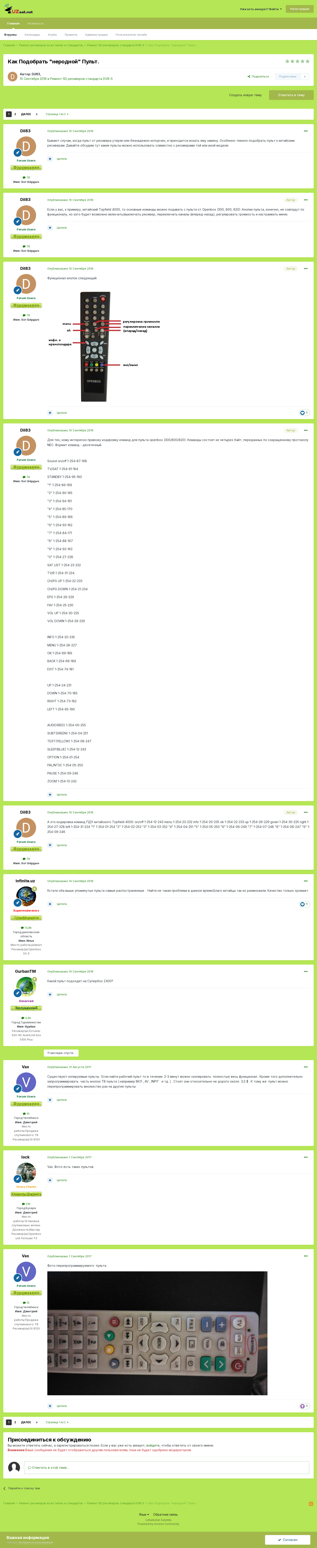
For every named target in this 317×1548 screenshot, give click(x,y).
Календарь (32, 34)
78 (26, 177)
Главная (13, 25)
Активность (36, 23)
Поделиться (258, 76)
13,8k (26, 927)
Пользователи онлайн (131, 34)
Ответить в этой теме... (48, 1467)
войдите (153, 1445)
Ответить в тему (291, 95)
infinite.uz (25, 881)
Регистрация (299, 9)
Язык (144, 1514)
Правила (71, 34)
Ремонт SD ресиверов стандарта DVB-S (81, 79)
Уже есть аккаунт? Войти (261, 9)
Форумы (10, 34)
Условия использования (35, 1542)
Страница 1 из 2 (57, 114)
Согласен (287, 1540)
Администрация (96, 34)
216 (26, 1204)
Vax (25, 1066)
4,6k (26, 1018)
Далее (26, 114)
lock (25, 1157)
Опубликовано (70, 131)
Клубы (52, 34)
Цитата (62, 158)
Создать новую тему (245, 95)
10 (26, 1113)
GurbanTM (25, 971)
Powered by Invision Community (158, 1524)
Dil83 (36, 74)
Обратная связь (165, 1514)
